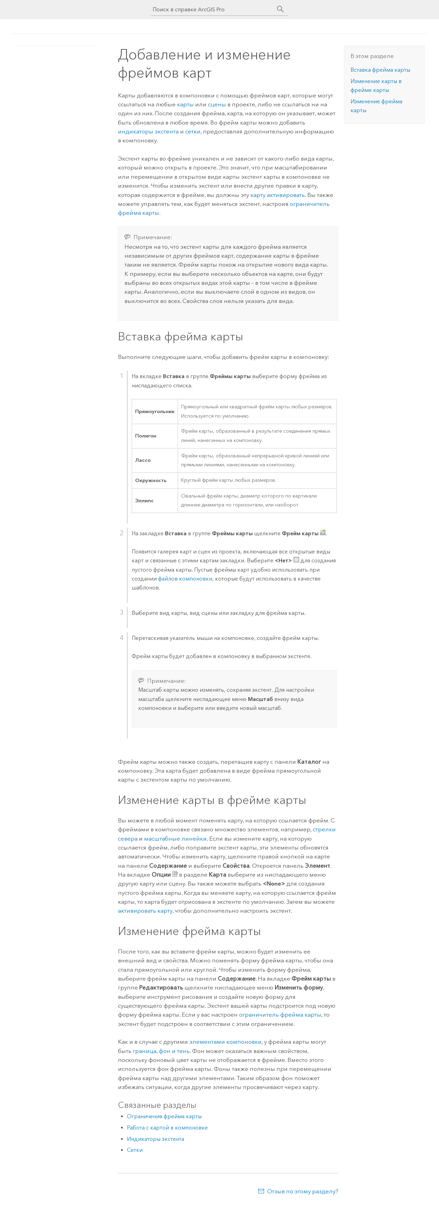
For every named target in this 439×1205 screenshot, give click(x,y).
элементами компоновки (225, 1041)
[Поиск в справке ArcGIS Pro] (212, 9)
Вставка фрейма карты (380, 70)
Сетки (135, 1150)
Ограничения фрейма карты (164, 1116)
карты (185, 104)
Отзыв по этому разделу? (302, 1191)
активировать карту (145, 910)
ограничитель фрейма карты (280, 1014)
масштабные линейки (175, 838)
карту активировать (277, 194)
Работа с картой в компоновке (167, 1127)
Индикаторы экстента (155, 1139)
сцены (217, 104)
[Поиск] (280, 9)
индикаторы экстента (148, 131)
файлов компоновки (185, 578)
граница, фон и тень (161, 1051)
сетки (193, 131)
